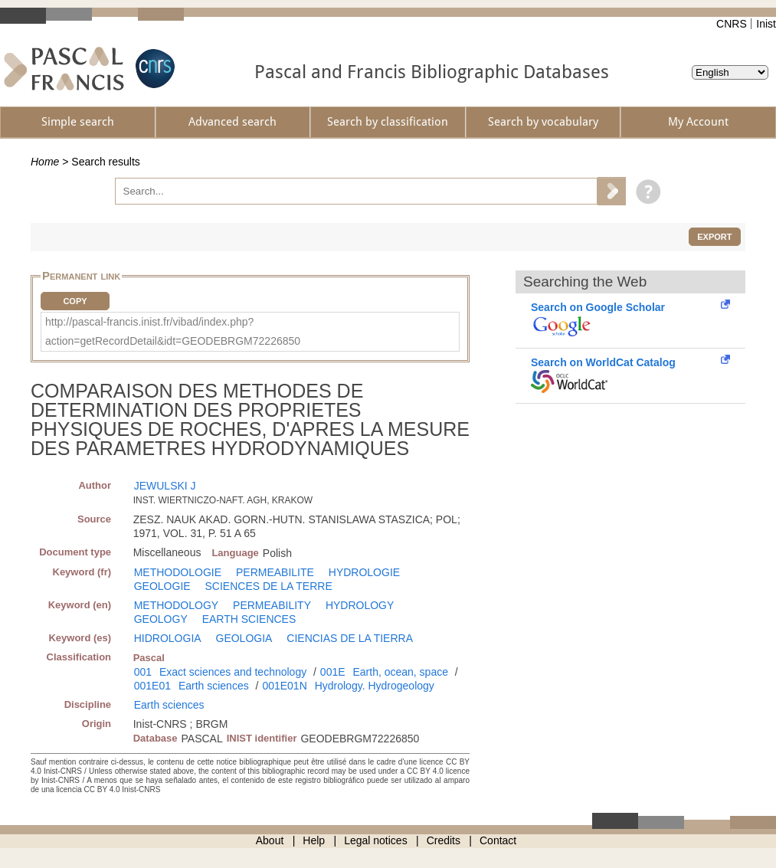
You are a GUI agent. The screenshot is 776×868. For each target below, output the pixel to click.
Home (45, 162)
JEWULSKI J (165, 486)
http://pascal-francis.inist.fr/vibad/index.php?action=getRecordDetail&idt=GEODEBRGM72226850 (172, 331)
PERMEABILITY (272, 605)
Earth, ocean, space (400, 672)
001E (332, 672)
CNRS (731, 24)
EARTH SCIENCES (249, 619)
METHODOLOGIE (177, 572)
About (270, 840)
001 (143, 672)
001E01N (284, 686)
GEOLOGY (161, 619)
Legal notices (376, 840)
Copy (75, 301)
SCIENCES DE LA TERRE (268, 586)
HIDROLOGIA (167, 638)
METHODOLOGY (176, 605)
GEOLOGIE (162, 586)
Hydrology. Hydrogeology (374, 686)
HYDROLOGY (360, 605)
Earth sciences (213, 686)
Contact (498, 840)
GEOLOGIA (244, 638)
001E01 (152, 686)
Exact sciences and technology (232, 672)
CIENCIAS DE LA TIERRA (349, 638)
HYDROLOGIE (364, 572)
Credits (443, 840)
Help (314, 840)
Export (714, 236)
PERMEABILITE (275, 572)
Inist (766, 24)
